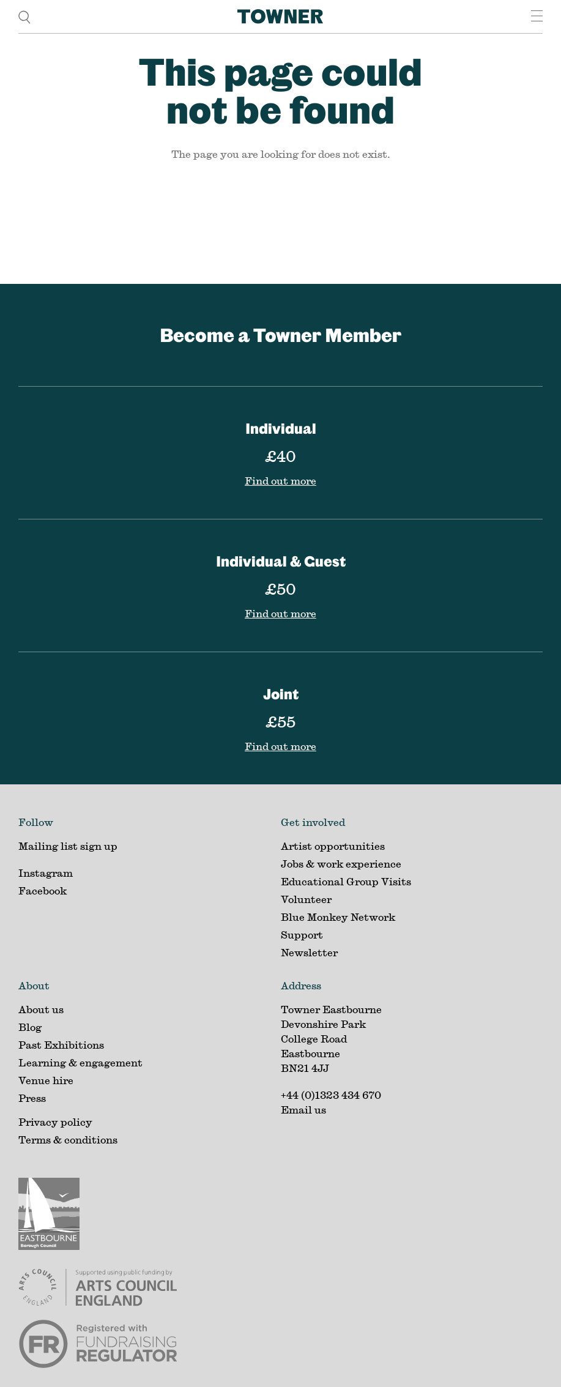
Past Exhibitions (61, 1044)
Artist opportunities (333, 846)
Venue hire (45, 1080)
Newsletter (309, 952)
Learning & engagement (80, 1062)
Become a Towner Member (280, 335)
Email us (303, 1109)
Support (302, 934)
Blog (30, 1027)
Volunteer (306, 899)
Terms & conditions (67, 1139)
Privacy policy (55, 1122)
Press (32, 1098)
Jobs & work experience (341, 863)
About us (41, 1009)
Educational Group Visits (346, 881)
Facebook (42, 890)
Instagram (45, 873)
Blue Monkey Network (338, 917)
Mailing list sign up (67, 846)
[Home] (280, 16)
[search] (24, 16)
